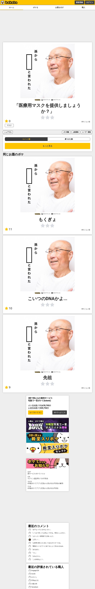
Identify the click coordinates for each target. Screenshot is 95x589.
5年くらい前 (85, 122)
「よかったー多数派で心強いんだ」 (42, 536)
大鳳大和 (33, 584)
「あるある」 (34, 549)
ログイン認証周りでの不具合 (47, 477)
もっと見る (47, 146)
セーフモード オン (36, 412)
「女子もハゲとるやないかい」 (40, 530)
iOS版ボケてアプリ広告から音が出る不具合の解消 (47, 482)
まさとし (33, 577)
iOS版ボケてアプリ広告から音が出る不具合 (47, 487)
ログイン (89, 2)
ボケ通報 (66, 132)
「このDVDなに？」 (36, 559)
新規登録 (79, 2)
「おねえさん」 (35, 556)
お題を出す (59, 7)
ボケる (35, 7)
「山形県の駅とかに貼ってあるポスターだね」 (45, 543)
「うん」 (33, 553)
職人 (83, 7)
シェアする (8, 132)
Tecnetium (33, 587)
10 (8, 308)
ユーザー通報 (86, 132)
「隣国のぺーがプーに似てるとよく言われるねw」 (46, 546)
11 (8, 229)
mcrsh (32, 574)
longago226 (34, 570)
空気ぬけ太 (34, 580)
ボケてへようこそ (59, 412)
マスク (9, 125)
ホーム (11, 7)
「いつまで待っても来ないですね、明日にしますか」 (47, 533)
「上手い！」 (34, 540)
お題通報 (76, 132)
